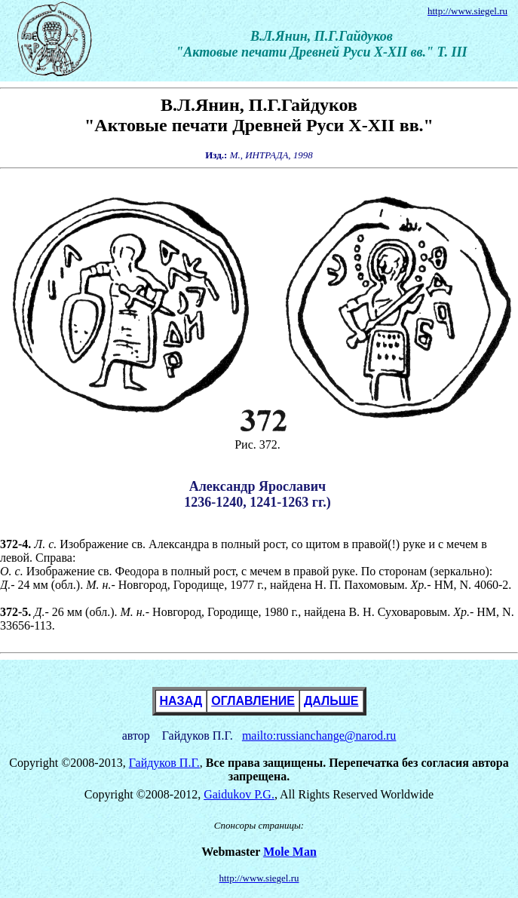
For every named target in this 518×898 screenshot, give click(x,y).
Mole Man (290, 851)
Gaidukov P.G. (239, 794)
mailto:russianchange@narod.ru (319, 735)
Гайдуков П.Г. (164, 762)
